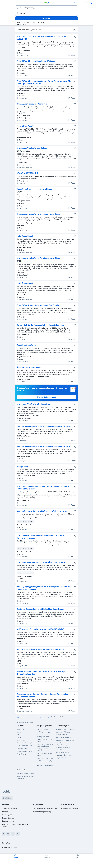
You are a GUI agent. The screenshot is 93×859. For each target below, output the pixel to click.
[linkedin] (18, 834)
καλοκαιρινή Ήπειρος (63, 732)
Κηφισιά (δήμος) (22, 748)
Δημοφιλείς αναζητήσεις (26, 722)
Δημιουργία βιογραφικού (46, 397)
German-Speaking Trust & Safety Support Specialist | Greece (43, 426)
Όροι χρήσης (6, 843)
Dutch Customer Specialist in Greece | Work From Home (41, 562)
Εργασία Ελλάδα (8, 821)
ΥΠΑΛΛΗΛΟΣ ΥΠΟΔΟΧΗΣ (27, 173)
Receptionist (22, 467)
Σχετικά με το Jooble (9, 809)
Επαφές (5, 812)
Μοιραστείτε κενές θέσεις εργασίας (44, 809)
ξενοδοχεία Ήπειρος (62, 752)
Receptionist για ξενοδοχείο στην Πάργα (34, 189)
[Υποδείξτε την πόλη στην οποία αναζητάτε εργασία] (46, 13)
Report (72, 55)
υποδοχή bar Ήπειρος (43, 736)
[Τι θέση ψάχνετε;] (46, 7)
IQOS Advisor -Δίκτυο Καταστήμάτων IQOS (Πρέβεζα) (40, 649)
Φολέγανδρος (21, 740)
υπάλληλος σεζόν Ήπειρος (45, 758)
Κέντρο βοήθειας (8, 818)
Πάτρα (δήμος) (21, 754)
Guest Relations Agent (26, 345)
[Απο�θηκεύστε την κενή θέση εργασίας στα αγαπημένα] (75, 61)
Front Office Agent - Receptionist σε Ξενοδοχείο (38, 305)
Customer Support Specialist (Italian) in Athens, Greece (40, 609)
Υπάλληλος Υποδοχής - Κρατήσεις (32, 104)
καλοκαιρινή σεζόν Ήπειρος (65, 729)
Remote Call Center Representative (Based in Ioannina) (40, 325)
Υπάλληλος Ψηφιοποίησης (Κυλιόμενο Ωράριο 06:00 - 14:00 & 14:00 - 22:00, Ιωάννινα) (43, 487)
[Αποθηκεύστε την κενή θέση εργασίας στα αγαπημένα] (75, 37)
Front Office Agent (25, 126)
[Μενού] (3, 3)
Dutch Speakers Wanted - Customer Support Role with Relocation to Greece (40, 536)
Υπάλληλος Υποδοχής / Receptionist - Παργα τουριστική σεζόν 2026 (41, 37)
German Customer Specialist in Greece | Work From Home (42, 511)
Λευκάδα (19, 732)
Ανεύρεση (46, 18)
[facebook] (3, 834)
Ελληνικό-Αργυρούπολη (24, 745)
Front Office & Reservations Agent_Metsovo (36, 61)
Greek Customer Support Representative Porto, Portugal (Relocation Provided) (41, 672)
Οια (18, 735)
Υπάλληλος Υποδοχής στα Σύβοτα (32, 148)
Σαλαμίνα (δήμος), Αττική (25, 751)
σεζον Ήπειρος (61, 758)
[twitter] (13, 834)
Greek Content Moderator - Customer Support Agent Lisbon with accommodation (42, 695)
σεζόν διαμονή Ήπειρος (63, 737)
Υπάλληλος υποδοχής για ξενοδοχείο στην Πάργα (38, 214)
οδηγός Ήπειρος (61, 745)
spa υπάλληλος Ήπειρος (45, 765)
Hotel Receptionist (25, 236)
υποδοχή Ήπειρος (42, 729)
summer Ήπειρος (61, 735)
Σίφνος (19, 737)
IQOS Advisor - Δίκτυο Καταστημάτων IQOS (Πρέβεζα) (40, 629)
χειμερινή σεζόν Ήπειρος (64, 755)
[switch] (74, 30)
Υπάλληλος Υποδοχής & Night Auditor (33, 404)
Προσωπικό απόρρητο (9, 847)
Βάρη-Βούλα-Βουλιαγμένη (25, 743)
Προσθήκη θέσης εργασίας (41, 812)
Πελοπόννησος (22, 729)
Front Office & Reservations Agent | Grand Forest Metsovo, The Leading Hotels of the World (44, 82)
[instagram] (8, 834)
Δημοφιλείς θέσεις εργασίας (26, 773)
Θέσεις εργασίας (8, 815)
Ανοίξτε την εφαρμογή (83, 3)
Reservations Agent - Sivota (29, 367)
